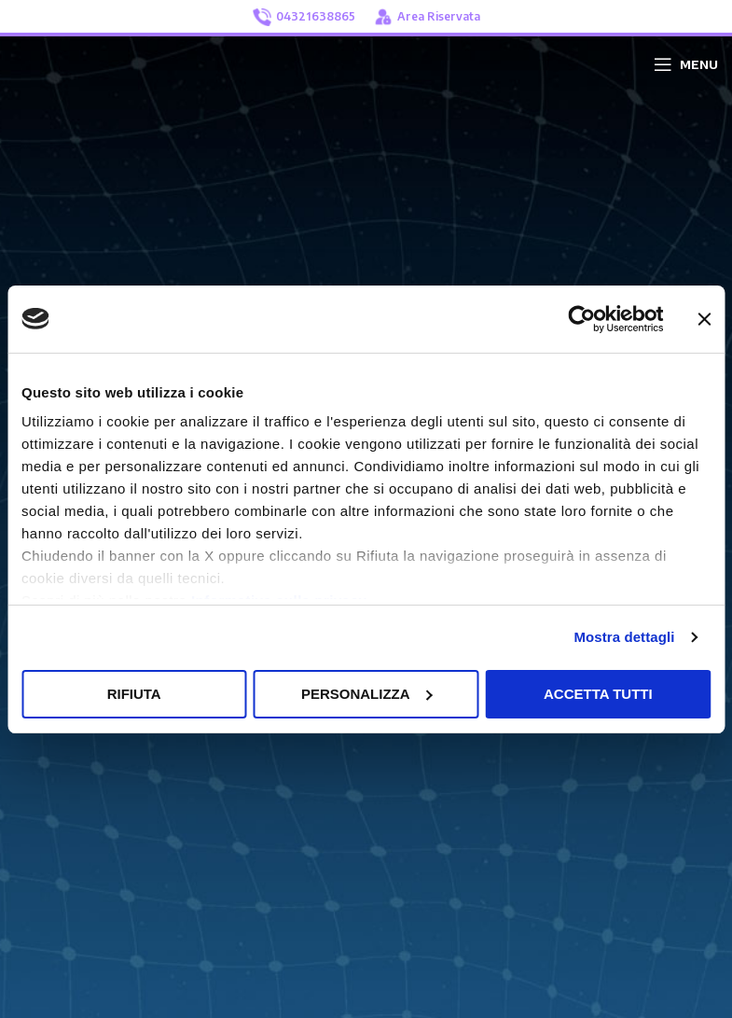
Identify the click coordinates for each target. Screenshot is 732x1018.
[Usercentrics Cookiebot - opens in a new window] (581, 319)
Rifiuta (134, 694)
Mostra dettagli (623, 637)
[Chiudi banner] (704, 319)
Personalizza (367, 694)
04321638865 (304, 17)
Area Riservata (427, 16)
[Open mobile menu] (685, 64)
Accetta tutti (598, 694)
